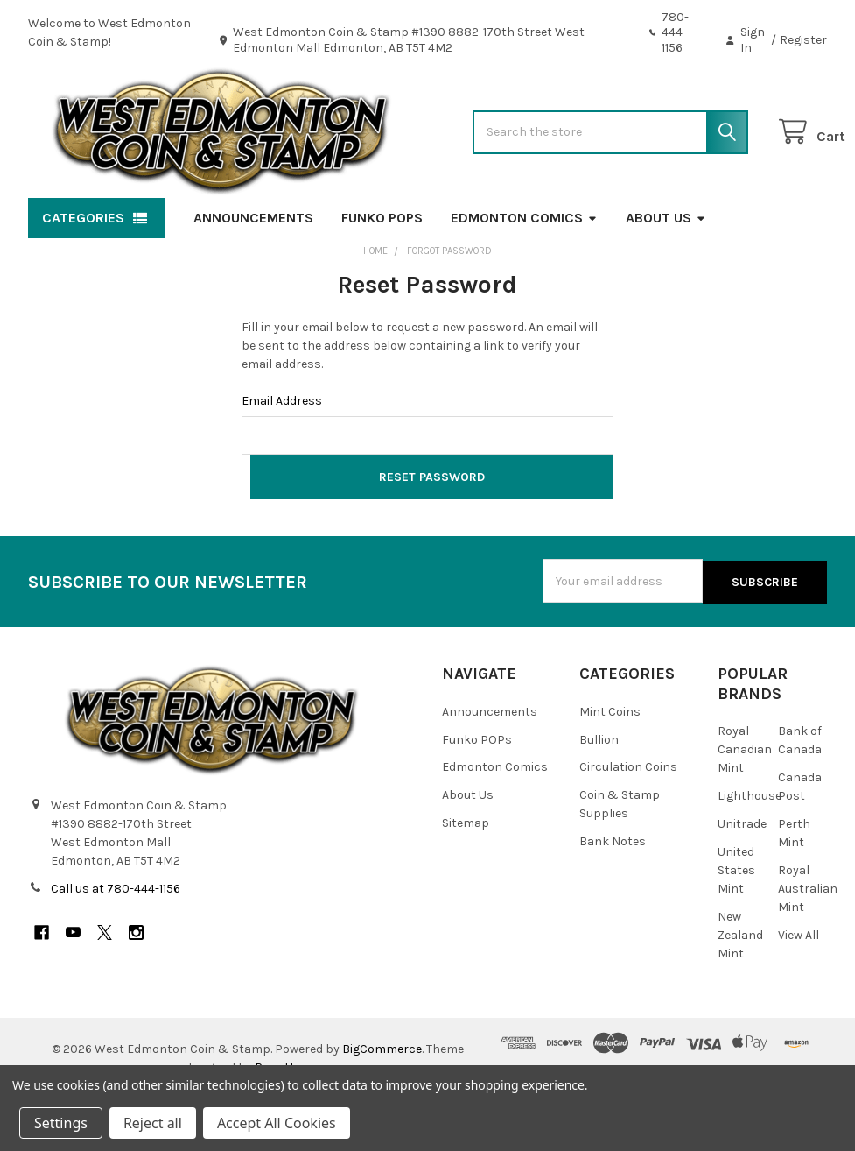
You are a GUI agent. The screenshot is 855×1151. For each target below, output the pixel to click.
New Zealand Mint (740, 987)
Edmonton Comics (524, 273)
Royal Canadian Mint (745, 802)
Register (803, 39)
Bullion (599, 791)
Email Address (282, 455)
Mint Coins (610, 763)
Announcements (253, 273)
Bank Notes (612, 893)
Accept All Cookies (276, 1123)
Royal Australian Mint (807, 941)
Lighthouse (749, 848)
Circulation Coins (628, 819)
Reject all (152, 1123)
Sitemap (465, 875)
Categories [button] (83, 273)
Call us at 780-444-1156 (115, 941)
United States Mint (736, 923)
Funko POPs (382, 273)
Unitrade (742, 876)
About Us (666, 273)
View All (798, 987)
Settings (61, 1123)
